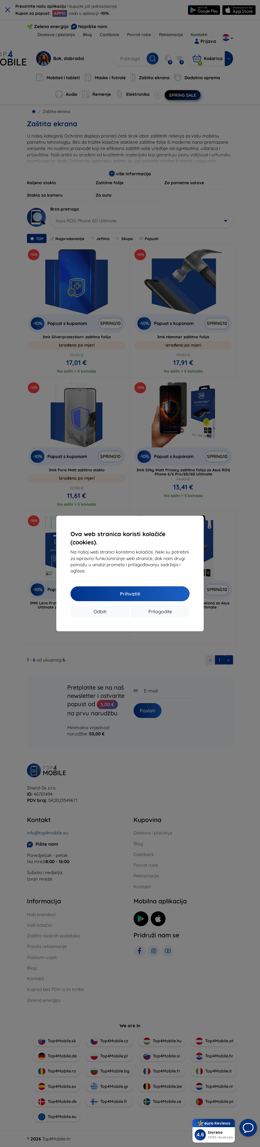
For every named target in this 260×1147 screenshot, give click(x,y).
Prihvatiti (130, 594)
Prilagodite (160, 611)
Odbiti (100, 611)
